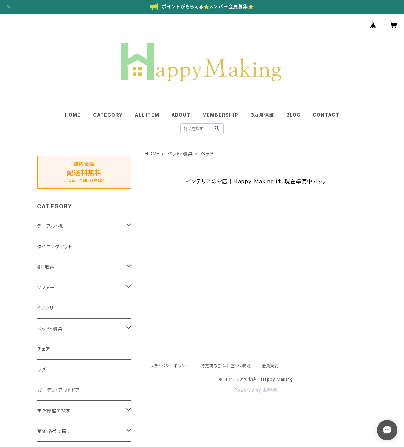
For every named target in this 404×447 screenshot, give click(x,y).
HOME (73, 115)
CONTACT (326, 115)
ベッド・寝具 (180, 153)
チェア (43, 349)
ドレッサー (48, 308)
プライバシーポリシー (170, 365)
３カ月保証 (262, 115)
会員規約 (270, 365)
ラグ (41, 369)
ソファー (46, 287)
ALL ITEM (147, 115)
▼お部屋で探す (54, 410)
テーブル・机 (50, 226)
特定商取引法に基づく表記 (226, 365)
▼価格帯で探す (54, 431)
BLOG (293, 115)
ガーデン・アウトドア (58, 390)
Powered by (255, 390)
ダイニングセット (54, 246)
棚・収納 (46, 267)
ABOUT (180, 115)
